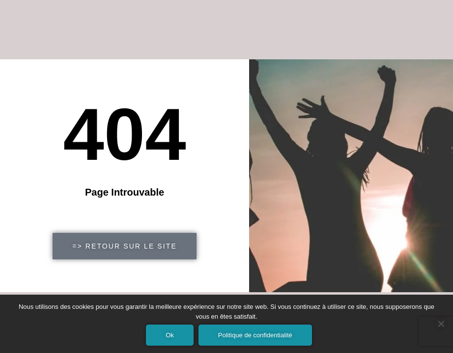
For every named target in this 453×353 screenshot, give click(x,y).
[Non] (441, 323)
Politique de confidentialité (255, 335)
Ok (170, 335)
